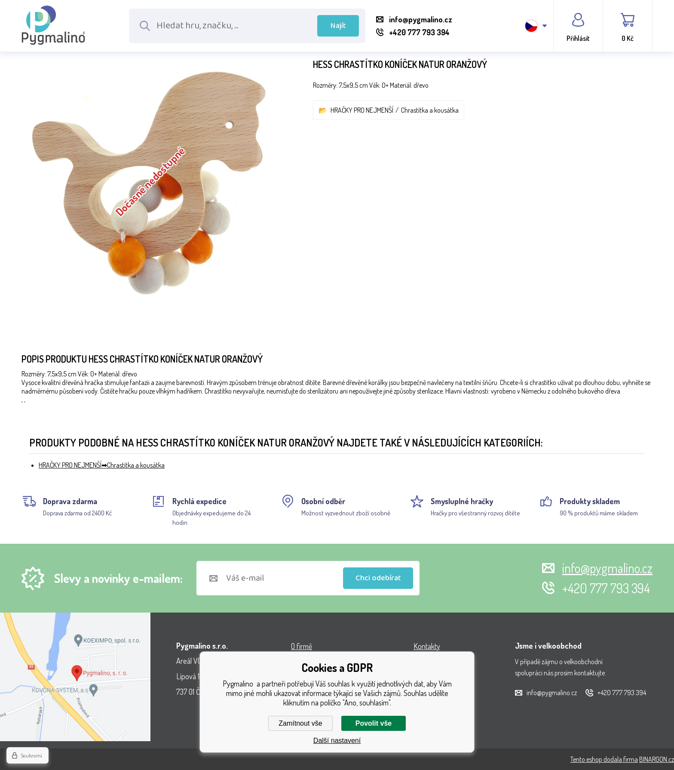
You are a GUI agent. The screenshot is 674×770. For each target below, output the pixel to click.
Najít (338, 26)
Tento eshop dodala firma (604, 759)
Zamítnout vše (300, 723)
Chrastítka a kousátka (430, 110)
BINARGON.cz (656, 759)
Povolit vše (373, 723)
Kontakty (427, 646)
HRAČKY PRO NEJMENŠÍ (362, 110)
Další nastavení (337, 740)
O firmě (301, 646)
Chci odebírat (378, 578)
